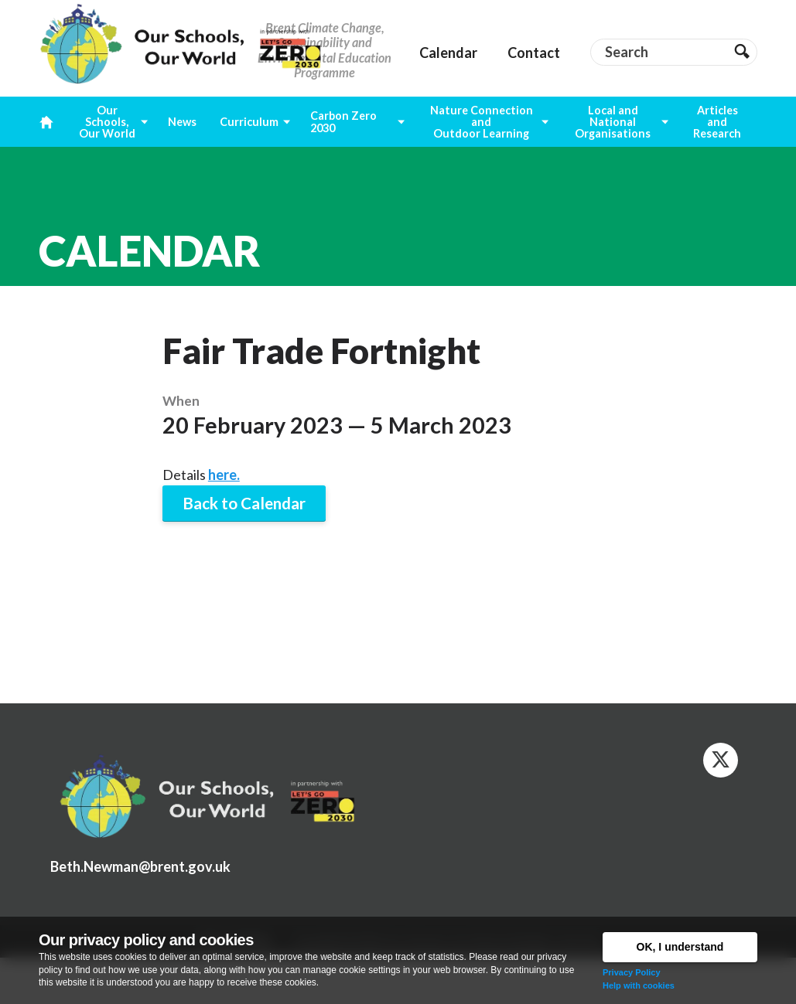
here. (224, 474)
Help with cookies (639, 985)
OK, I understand (680, 947)
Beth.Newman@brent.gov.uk (140, 866)
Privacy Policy (632, 972)
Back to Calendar (244, 503)
